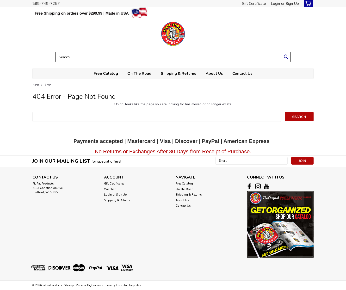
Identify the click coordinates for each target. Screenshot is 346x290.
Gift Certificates (114, 183)
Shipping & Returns (178, 73)
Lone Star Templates (128, 285)
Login (275, 3)
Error (48, 85)
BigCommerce (95, 285)
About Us (214, 73)
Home (35, 85)
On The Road (139, 73)
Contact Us (242, 73)
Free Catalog (106, 73)
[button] (280, 224)
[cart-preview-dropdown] (307, 3)
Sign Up (292, 3)
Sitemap (69, 285)
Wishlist (110, 189)
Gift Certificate (254, 3)
